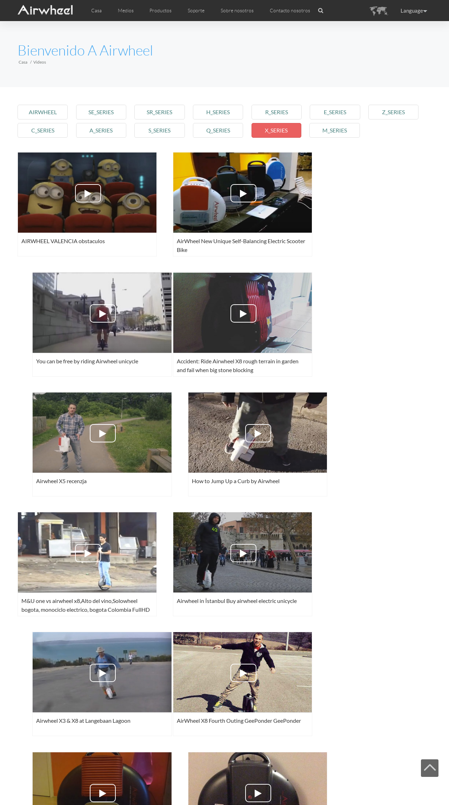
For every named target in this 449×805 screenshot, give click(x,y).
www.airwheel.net (66, 793)
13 (156, 765)
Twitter (365, 784)
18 (259, 765)
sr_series (162, 112)
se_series (102, 112)
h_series (222, 112)
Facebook (354, 784)
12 (135, 765)
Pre (55, 765)
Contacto (149, 784)
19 (280, 765)
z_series (401, 112)
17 (239, 765)
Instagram (398, 784)
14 (177, 765)
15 (197, 765)
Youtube (376, 784)
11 (115, 765)
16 (218, 765)
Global (419, 784)
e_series (341, 112)
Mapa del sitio (112, 784)
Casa (96, 10)
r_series (281, 112)
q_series (222, 130)
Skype (408, 784)
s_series (163, 130)
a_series (102, 130)
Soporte (196, 10)
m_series (341, 130)
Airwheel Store (387, 784)
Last (329, 765)
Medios (53, 784)
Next (304, 765)
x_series (281, 130)
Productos (160, 10)
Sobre (132, 784)
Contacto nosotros (290, 10)
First (30, 765)
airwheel (43, 112)
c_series (43, 130)
